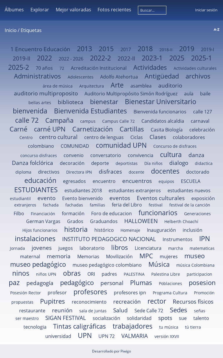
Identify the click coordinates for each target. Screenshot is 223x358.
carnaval (200, 121)
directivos (49, 172)
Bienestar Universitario (160, 101)
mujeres (169, 256)
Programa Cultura (170, 292)
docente (136, 172)
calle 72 (27, 120)
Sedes (178, 310)
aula (188, 93)
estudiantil (20, 198)
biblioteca (70, 102)
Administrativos (37, 76)
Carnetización (92, 129)
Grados (75, 221)
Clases (158, 136)
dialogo (178, 162)
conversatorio (105, 155)
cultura (171, 154)
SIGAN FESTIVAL (65, 317)
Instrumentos (178, 239)
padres (109, 274)
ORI (91, 274)
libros (119, 247)
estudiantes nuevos (189, 190)
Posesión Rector (25, 292)
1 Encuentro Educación (40, 49)
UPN (85, 335)
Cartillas (132, 129)
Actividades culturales (195, 68)
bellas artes (39, 102)
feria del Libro (127, 205)
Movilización (119, 256)
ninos (20, 273)
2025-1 (201, 58)
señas (199, 311)
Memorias (88, 256)
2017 (126, 49)
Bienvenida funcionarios (160, 111)
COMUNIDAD (75, 146)
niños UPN (46, 274)
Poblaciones (170, 283)
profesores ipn (130, 292)
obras (72, 273)
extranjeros (25, 205)
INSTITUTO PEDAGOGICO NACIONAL (109, 239)
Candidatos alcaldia (162, 121)
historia (76, 229)
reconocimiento (89, 302)
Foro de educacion (111, 213)
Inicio (11, 30)
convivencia (140, 155)
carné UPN (50, 129)
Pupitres (52, 301)
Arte (117, 85)
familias (97, 205)
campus (88, 121)
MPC (146, 256)
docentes (165, 171)
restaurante (32, 310)
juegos (65, 248)
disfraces (110, 171)
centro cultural (58, 136)
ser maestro (27, 318)
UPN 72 (106, 336)
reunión (62, 310)
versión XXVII (166, 336)
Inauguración (161, 230)
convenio (74, 155)
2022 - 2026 (71, 59)
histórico (104, 230)
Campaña (59, 120)
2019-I (207, 49)
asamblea (141, 86)
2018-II (165, 49)
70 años (44, 68)
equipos (166, 181)
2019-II (21, 58)
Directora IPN (79, 172)
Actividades (150, 67)
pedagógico (77, 282)
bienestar (104, 101)
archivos (198, 76)
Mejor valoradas (73, 9)
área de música (58, 86)
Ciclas (136, 137)
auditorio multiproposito (46, 93)
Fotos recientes (114, 9)
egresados (74, 181)
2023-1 (152, 58)
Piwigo (126, 351)
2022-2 (100, 58)
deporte (100, 163)
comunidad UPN (121, 145)
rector (157, 301)
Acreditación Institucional (99, 68)
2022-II (126, 58)
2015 (106, 48)
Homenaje (130, 230)
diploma (23, 172)
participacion (199, 274)
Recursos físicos (193, 301)
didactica (204, 163)
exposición (203, 198)
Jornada (17, 248)
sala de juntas (93, 311)
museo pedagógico (38, 264)
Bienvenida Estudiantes (90, 110)
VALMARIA (134, 335)
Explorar (39, 9)
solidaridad (139, 318)
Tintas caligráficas (79, 326)
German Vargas (43, 221)
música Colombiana (195, 265)
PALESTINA (134, 274)
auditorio (170, 85)
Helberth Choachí (181, 221)
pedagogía (39, 282)
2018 (145, 48)
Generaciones (197, 213)
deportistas (127, 163)
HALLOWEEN (141, 221)
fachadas (74, 205)
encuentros (137, 180)
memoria (59, 256)
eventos (119, 198)
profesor (57, 292)
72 (62, 68)
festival (156, 205)
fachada (51, 205)
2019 (186, 48)
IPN (204, 238)
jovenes (42, 247)
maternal (30, 256)
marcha (175, 248)
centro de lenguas (104, 137)
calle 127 (202, 111)
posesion (202, 282)
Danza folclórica (32, 162)
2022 (44, 58)
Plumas (141, 282)
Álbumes (14, 9)
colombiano (41, 146)
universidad (58, 336)
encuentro (104, 181)
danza (196, 154)
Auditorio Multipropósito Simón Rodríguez (130, 93)
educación (40, 180)
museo (194, 256)
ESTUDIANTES (36, 189)
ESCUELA (190, 181)
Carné (18, 129)
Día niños (153, 163)
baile (205, 93)
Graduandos (104, 221)
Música (159, 264)
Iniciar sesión (206, 10)
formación (73, 213)
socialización (106, 318)
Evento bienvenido (82, 198)
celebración (202, 130)
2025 (176, 58)
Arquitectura (91, 86)
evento (46, 198)
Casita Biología (167, 130)
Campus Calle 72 (118, 121)
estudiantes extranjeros (135, 190)
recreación (127, 301)
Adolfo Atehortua (119, 77)
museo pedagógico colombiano (107, 265)
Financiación (43, 213)
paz (14, 282)
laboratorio (92, 248)
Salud (120, 310)
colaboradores (189, 137)
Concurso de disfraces (175, 146)
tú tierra (193, 327)
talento (201, 318)
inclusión (192, 230)
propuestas (22, 302)
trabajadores (132, 326)
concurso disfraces (38, 155)
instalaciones (35, 238)
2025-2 (18, 67)
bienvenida (30, 110)
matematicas (202, 248)
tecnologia (35, 327)
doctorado (197, 172)
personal (111, 282)
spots (165, 317)
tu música (168, 327)
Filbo (19, 213)
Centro (26, 137)
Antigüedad (162, 76)
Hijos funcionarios (39, 230)
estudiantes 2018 (83, 190)
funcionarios (158, 212)
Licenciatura (148, 248)
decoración (72, 163)
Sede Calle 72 (148, 310)
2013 (84, 48)
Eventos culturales (161, 198)
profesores (90, 291)
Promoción (204, 292)
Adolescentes (80, 77)
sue (183, 318)
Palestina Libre (165, 274)
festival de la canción (189, 205)
